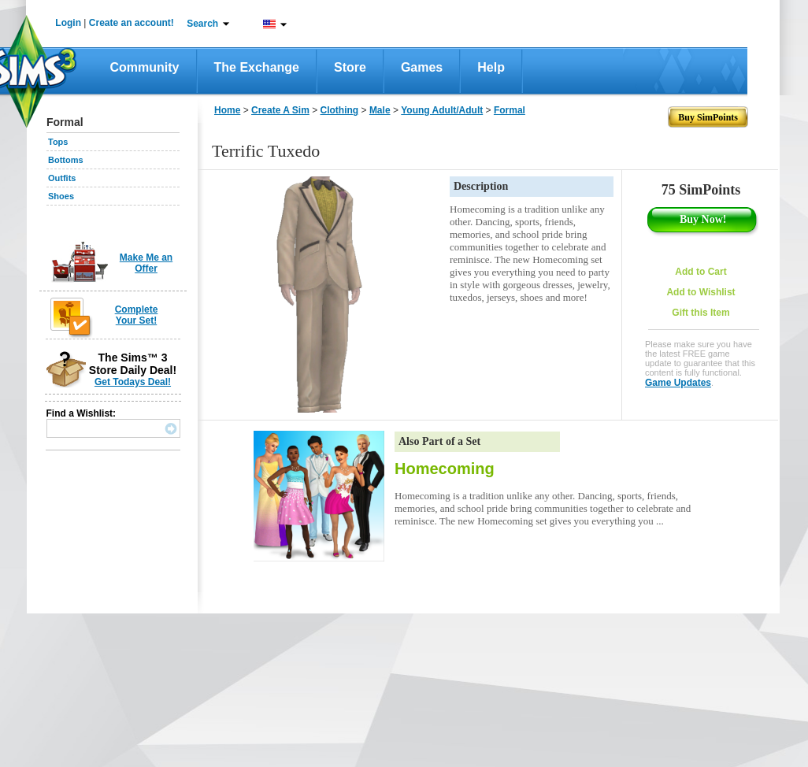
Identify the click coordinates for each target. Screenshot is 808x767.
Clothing (340, 110)
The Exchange (256, 67)
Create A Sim (280, 110)
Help (491, 67)
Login (68, 22)
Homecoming (445, 468)
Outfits (62, 178)
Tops (58, 141)
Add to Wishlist (700, 292)
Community (145, 67)
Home (227, 110)
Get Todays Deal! (133, 381)
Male (380, 110)
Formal (509, 110)
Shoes (61, 196)
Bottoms (65, 160)
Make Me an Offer (146, 263)
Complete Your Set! (136, 315)
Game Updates (678, 382)
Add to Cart (700, 271)
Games (422, 67)
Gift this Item (700, 312)
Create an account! (131, 22)
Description (481, 186)
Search (202, 23)
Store (350, 67)
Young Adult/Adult (442, 110)
